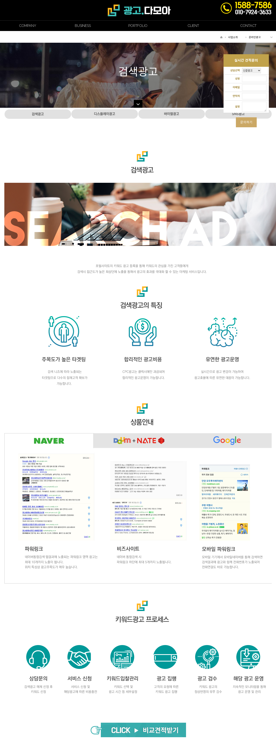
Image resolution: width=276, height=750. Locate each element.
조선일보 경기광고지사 (139, 10)
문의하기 (246, 122)
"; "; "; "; (251, 70)
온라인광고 (255, 37)
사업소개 (233, 37)
